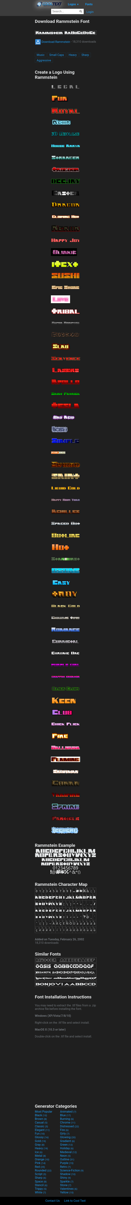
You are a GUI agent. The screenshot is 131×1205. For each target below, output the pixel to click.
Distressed (69, 1126)
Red (40, 1167)
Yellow (67, 1192)
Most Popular (43, 1111)
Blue (65, 1115)
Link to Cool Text (75, 1200)
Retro (65, 1167)
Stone (65, 1185)
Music (41, 55)
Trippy (41, 1188)
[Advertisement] (17, 73)
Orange (42, 1159)
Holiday (67, 1148)
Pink (40, 1163)
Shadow (68, 1174)
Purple (66, 1163)
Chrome (67, 1122)
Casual (41, 1122)
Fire (64, 1130)
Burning (67, 1119)
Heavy (73, 55)
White (40, 1192)
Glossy (42, 1137)
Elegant (42, 1130)
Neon (65, 1155)
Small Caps (56, 55)
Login (90, 12)
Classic (41, 1126)
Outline (67, 1159)
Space (41, 1181)
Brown (41, 1119)
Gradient (67, 1141)
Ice (38, 1152)
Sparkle (66, 1181)
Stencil (41, 1185)
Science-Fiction (72, 1170)
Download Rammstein (52, 42)
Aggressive (44, 60)
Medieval (68, 1152)
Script (40, 1174)
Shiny (65, 1177)
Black (41, 1115)
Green (66, 1144)
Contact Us (52, 1200)
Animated (68, 1111)
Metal (40, 1155)
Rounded (43, 1170)
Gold (40, 1141)
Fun (40, 1133)
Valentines (68, 1188)
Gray (39, 1144)
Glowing (68, 1137)
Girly (65, 1133)
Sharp (85, 55)
